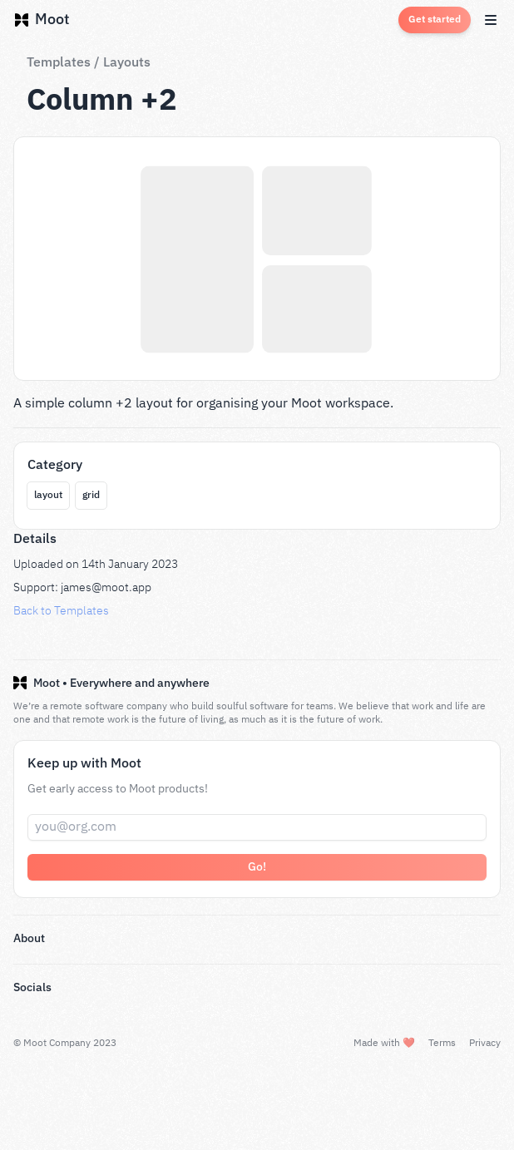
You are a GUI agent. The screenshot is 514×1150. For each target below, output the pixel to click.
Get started (434, 19)
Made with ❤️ (383, 1043)
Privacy (484, 1043)
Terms (441, 1043)
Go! (257, 867)
